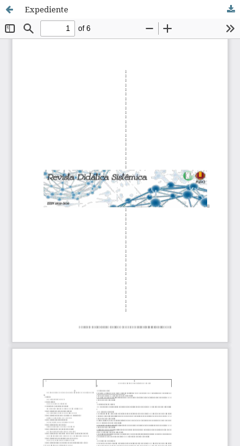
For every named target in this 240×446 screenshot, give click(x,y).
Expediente (46, 9)
